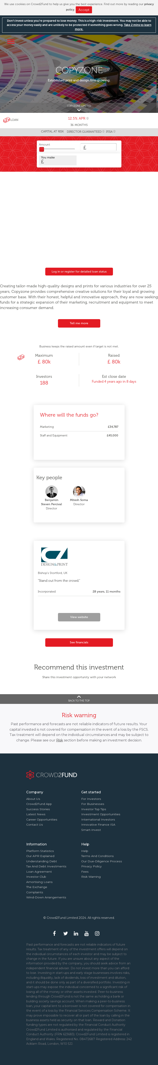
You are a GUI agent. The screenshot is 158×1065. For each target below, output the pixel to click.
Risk (59, 740)
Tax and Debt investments (46, 866)
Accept (83, 10)
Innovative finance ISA (98, 824)
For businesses (92, 804)
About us (33, 798)
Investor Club (36, 876)
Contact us (34, 824)
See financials (79, 642)
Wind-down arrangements (46, 897)
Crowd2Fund (80, 41)
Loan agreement (39, 871)
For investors (91, 798)
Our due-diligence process (101, 861)
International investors (98, 819)
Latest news (35, 814)
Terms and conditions (97, 856)
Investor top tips (93, 809)
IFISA (109, 132)
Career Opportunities (41, 819)
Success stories (38, 809)
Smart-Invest (91, 829)
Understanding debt (41, 861)
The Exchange (36, 887)
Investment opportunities (100, 814)
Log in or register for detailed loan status (79, 271)
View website (79, 617)
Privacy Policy (91, 866)
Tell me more (79, 323)
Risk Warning (91, 876)
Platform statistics (40, 851)
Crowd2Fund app (39, 804)
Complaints (34, 892)
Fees (85, 871)
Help (84, 851)
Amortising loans (39, 882)
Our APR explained (40, 856)
